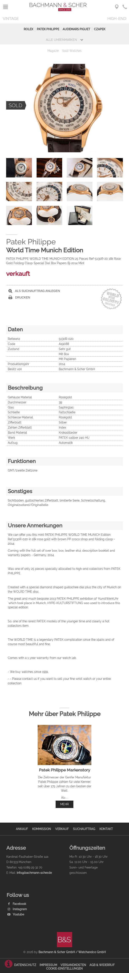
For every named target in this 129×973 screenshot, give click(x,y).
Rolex (28, 29)
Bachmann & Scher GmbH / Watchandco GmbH (72, 952)
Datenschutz (25, 965)
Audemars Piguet (76, 29)
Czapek (99, 29)
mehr (64, 804)
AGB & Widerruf (102, 965)
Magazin (53, 50)
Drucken (19, 297)
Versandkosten (73, 965)
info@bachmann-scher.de (34, 872)
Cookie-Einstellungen (64, 968)
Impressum (48, 965)
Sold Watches (72, 50)
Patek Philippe (48, 29)
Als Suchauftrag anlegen (34, 291)
